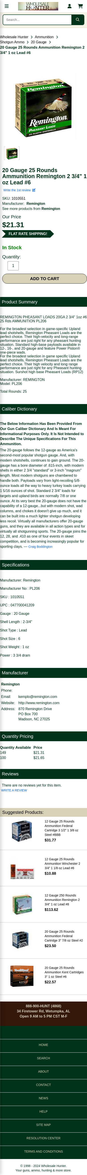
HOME (43, 1045)
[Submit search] (77, 20)
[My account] (70, 6)
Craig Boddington (40, 546)
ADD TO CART (44, 278)
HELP (43, 1111)
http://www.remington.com (39, 703)
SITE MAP (43, 1125)
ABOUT (43, 1071)
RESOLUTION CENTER (43, 1138)
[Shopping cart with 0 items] (80, 6)
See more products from (31, 209)
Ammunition (44, 37)
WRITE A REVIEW (14, 790)
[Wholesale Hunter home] (38, 6)
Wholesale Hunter (14, 37)
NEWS (43, 1098)
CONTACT (43, 1085)
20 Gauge (38, 42)
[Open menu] (7, 6)
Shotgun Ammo (12, 42)
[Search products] (37, 20)
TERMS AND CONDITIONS (43, 1151)
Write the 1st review (19, 190)
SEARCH (43, 1058)
